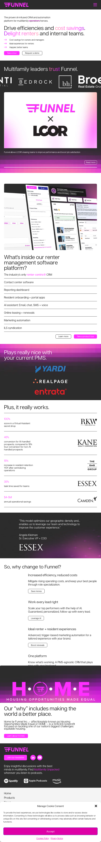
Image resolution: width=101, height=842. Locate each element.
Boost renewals (37, 645)
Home (7, 793)
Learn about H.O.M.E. (16, 735)
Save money (36, 591)
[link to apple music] (35, 781)
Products (9, 797)
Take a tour (12, 53)
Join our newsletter (15, 757)
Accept (50, 831)
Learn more (63, 336)
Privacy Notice (57, 838)
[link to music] (57, 781)
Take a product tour (85, 336)
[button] (96, 806)
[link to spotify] (11, 781)
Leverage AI (36, 618)
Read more (90, 162)
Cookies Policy (42, 838)
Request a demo (32, 53)
